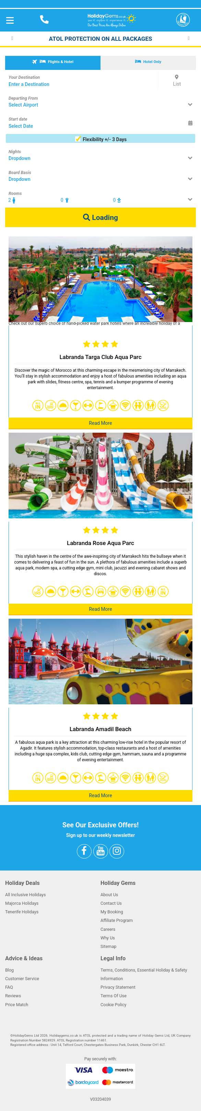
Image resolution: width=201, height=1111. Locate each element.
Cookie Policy (113, 1004)
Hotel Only (148, 61)
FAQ (9, 987)
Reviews (13, 995)
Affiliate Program (116, 920)
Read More (100, 423)
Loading (100, 217)
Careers (107, 929)
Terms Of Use (113, 995)
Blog (9, 970)
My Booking (111, 911)
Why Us (107, 937)
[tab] (52, 63)
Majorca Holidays (21, 903)
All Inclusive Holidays (25, 894)
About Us (109, 894)
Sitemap (108, 946)
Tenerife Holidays (21, 911)
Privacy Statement (117, 987)
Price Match (16, 1004)
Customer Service (22, 978)
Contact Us (111, 903)
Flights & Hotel (52, 61)
